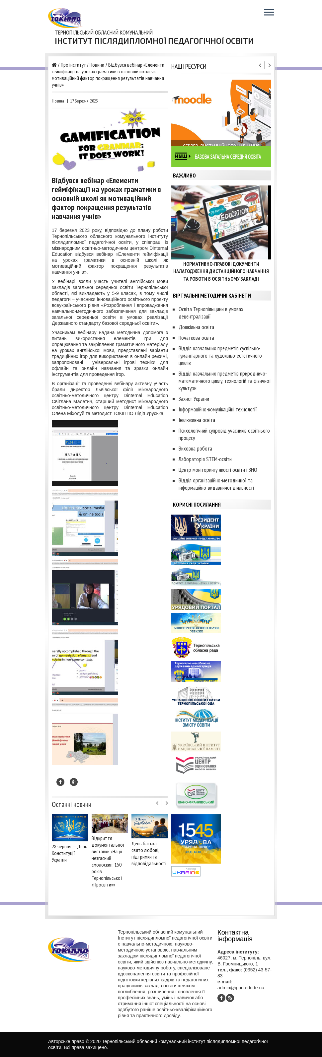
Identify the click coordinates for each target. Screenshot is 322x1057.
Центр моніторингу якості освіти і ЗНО (218, 469)
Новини (97, 64)
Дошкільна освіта (196, 327)
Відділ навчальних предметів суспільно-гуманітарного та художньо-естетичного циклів (220, 356)
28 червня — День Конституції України (69, 853)
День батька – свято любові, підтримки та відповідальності (148, 853)
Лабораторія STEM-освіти (205, 459)
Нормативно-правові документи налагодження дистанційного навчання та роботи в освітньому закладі (221, 271)
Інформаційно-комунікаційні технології (218, 409)
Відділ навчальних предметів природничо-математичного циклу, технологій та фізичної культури (225, 381)
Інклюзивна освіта (197, 420)
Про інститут (73, 64)
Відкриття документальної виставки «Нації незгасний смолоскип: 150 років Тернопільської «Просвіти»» (108, 861)
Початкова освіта (196, 337)
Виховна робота (195, 448)
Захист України (194, 398)
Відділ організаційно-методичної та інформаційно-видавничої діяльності (216, 484)
